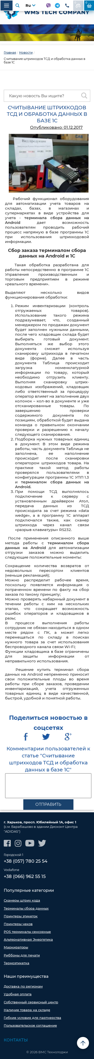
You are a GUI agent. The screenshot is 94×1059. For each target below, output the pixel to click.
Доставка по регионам (23, 986)
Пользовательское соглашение (30, 1025)
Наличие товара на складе (27, 1010)
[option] (47, 32)
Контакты (16, 1040)
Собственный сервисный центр (31, 1002)
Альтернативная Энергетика (28, 939)
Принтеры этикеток (21, 916)
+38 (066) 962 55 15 (25, 876)
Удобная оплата (18, 994)
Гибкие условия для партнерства (32, 1018)
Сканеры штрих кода (22, 900)
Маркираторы (16, 947)
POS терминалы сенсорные (27, 932)
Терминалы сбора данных (26, 908)
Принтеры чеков (18, 924)
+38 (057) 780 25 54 (25, 861)
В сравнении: (77, 4)
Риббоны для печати (22, 955)
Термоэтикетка (16, 963)
